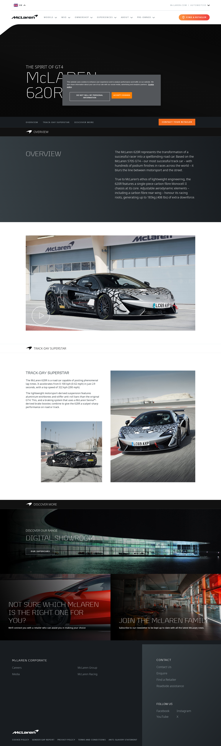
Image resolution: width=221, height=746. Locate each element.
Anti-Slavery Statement (123, 739)
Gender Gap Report (43, 739)
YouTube (162, 717)
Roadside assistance (170, 686)
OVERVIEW (32, 122)
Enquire (162, 673)
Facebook (163, 711)
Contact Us (164, 667)
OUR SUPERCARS (40, 551)
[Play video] (41, 315)
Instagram (184, 711)
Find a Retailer (166, 680)
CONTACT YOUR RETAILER (177, 122)
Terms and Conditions (92, 739)
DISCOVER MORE (84, 122)
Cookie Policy (20, 739)
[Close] (156, 78)
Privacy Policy (66, 739)
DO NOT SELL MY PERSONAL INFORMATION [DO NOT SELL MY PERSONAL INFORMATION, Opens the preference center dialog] (89, 96)
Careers (17, 667)
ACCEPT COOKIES (121, 95)
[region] (111, 90)
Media (16, 674)
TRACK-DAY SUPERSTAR (56, 122)
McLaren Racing (87, 674)
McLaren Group (87, 667)
